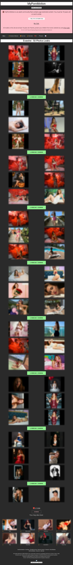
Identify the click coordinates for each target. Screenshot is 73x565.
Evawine (36, 511)
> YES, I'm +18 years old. (37, 18)
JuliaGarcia (46, 531)
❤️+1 (36, 35)
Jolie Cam (42, 550)
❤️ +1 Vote (36, 508)
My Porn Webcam (32, 550)
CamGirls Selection (21, 549)
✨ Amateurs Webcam (13, 35)
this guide (67, 28)
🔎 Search (41, 35)
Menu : (4, 35)
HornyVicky (64, 544)
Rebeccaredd (27, 531)
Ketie (10, 531)
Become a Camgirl (41, 549)
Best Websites (52, 549)
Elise (10, 544)
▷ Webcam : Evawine (36, 97)
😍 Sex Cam (22, 35)
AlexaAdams (46, 544)
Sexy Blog (27, 549)
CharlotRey (28, 544)
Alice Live (38, 550)
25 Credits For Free (33, 549)
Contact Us (47, 549)
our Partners (43, 553)
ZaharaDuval (63, 531)
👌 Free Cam (30, 35)
